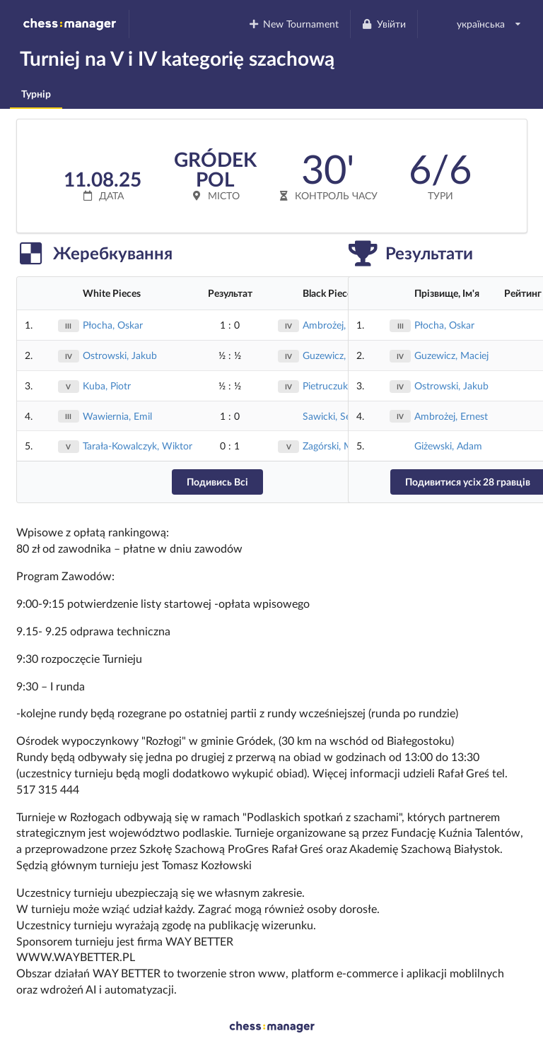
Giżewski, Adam (448, 446)
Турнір (36, 94)
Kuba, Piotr (107, 385)
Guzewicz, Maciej (451, 355)
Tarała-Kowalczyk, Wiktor (137, 446)
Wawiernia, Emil (117, 416)
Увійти (383, 24)
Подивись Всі (217, 482)
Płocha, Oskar (113, 325)
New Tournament (293, 24)
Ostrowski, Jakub (120, 355)
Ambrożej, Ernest (451, 416)
